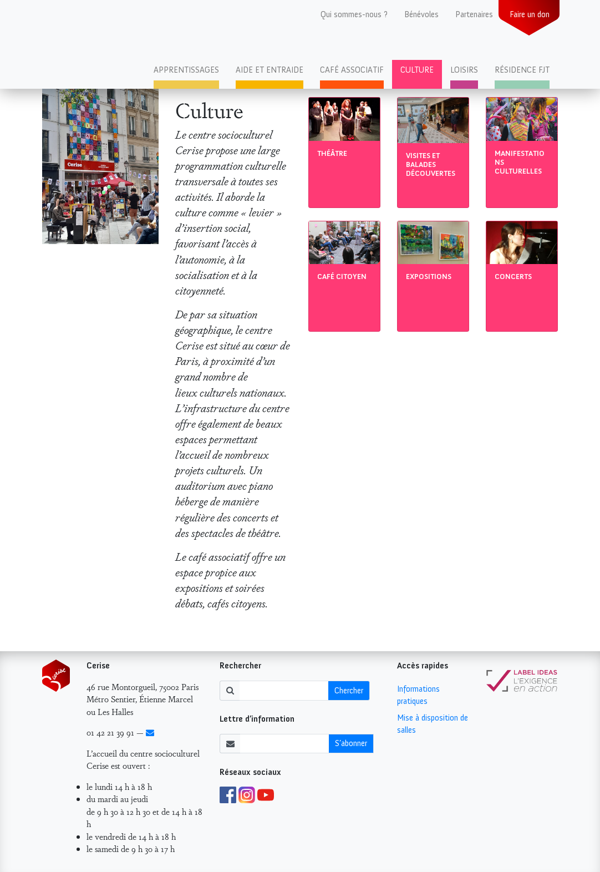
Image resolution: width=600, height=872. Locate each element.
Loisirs (464, 70)
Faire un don (530, 14)
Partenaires (474, 14)
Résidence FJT (522, 70)
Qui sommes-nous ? (354, 14)
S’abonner (351, 743)
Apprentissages (186, 70)
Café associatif (352, 70)
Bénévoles (421, 14)
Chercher (348, 691)
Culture (417, 70)
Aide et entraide (269, 70)
